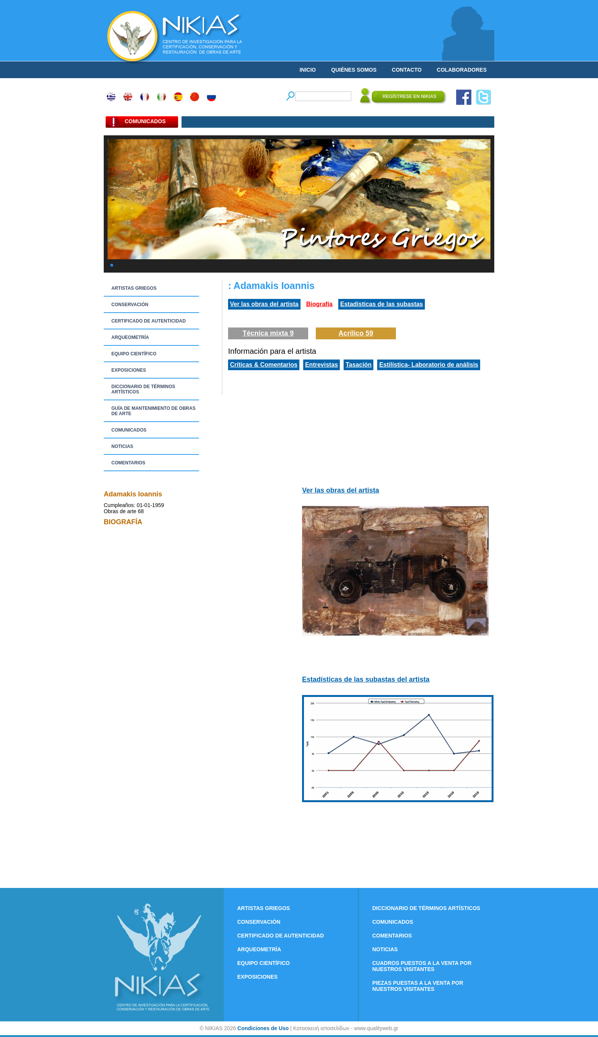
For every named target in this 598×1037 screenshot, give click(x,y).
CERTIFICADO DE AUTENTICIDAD (148, 321)
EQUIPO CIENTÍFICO (133, 353)
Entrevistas (321, 364)
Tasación (358, 364)
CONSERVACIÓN (129, 304)
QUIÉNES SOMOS (353, 70)
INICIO (307, 70)
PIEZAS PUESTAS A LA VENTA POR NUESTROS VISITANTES (417, 986)
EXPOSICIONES (128, 370)
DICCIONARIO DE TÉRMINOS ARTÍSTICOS (143, 389)
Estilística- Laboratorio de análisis (428, 364)
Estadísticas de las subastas (381, 304)
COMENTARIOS (128, 463)
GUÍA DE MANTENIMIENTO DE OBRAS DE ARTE (153, 411)
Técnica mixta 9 (268, 333)
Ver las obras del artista (264, 304)
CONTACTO (406, 70)
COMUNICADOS (128, 430)
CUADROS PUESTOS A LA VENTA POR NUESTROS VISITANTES (421, 966)
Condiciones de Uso (263, 1028)
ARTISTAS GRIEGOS (133, 288)
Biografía (319, 304)
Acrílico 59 (355, 333)
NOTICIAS (122, 446)
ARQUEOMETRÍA (130, 337)
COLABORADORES (462, 70)
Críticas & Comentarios (263, 364)
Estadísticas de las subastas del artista (365, 679)
